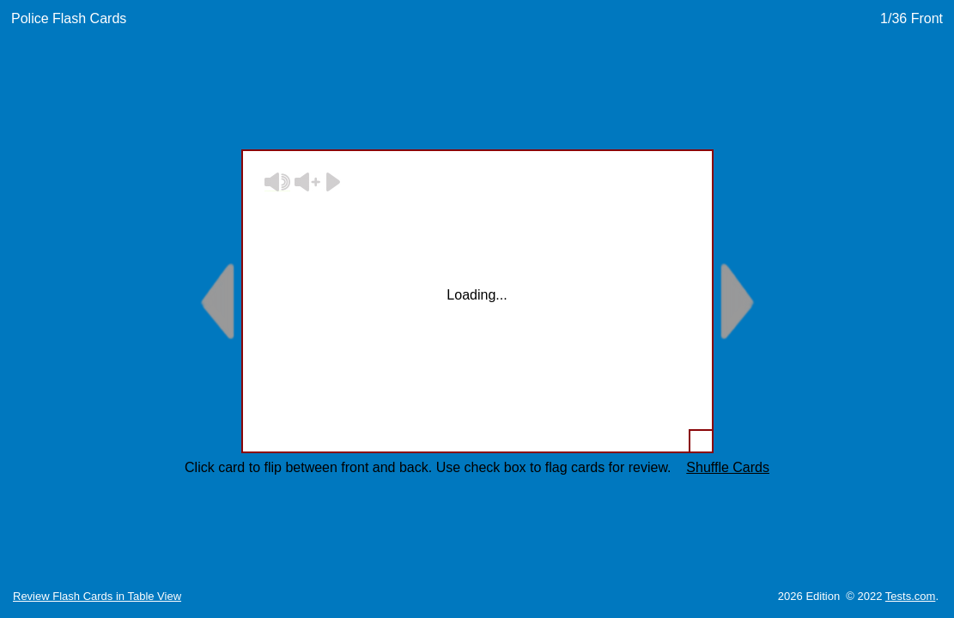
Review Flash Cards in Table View (97, 596)
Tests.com (910, 596)
